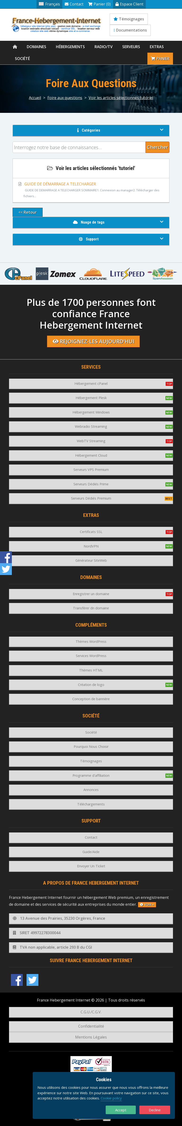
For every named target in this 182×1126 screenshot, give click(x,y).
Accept (120, 1110)
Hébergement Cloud (91, 455)
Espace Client (129, 4)
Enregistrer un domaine (91, 594)
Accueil (35, 97)
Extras (157, 46)
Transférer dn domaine (91, 608)
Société (22, 58)
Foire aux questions (64, 97)
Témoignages (129, 19)
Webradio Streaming (91, 426)
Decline (155, 1110)
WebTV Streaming (91, 441)
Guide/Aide (91, 852)
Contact (74, 4)
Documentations (130, 30)
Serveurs (131, 46)
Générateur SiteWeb (91, 560)
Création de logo (91, 684)
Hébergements (70, 46)
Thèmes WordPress (91, 641)
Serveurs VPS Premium (91, 469)
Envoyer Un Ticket (91, 866)
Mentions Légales (91, 1037)
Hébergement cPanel (91, 383)
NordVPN (91, 546)
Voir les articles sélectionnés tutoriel (121, 97)
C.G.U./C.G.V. (91, 1012)
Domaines (36, 46)
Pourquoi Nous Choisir (91, 746)
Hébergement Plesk (91, 397)
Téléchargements (91, 804)
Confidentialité (91, 1026)
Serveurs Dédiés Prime (91, 484)
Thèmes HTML (91, 670)
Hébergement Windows (91, 412)
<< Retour (27, 212)
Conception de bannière (91, 699)
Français (49, 4)
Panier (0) (99, 4)
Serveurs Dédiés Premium (91, 498)
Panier (160, 58)
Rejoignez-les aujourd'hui (93, 341)
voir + (147, 904)
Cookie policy (111, 1098)
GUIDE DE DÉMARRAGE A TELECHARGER (91, 190)
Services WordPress (91, 655)
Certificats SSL (91, 531)
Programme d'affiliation (91, 775)
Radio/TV (104, 46)
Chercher (157, 147)
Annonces (91, 789)
